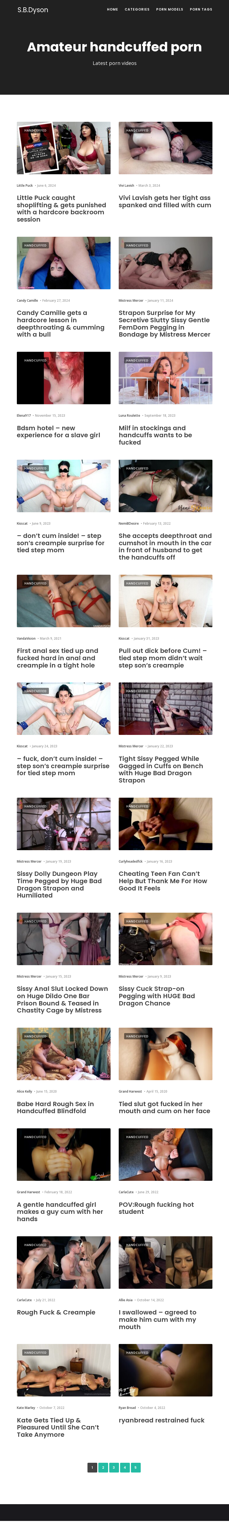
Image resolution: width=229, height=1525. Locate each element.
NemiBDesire (129, 529)
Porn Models (169, 9)
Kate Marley (26, 1412)
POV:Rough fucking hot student (157, 1213)
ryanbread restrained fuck (163, 1424)
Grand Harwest (130, 1096)
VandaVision (26, 644)
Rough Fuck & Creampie (57, 1316)
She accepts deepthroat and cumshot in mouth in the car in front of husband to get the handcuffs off (163, 552)
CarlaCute (126, 1197)
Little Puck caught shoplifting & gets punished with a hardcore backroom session (63, 208)
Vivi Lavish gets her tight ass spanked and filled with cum (164, 204)
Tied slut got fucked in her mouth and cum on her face (165, 1112)
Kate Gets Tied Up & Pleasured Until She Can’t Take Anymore (59, 1431)
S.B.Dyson (32, 10)
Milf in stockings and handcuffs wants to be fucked (156, 441)
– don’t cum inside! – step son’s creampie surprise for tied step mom (62, 549)
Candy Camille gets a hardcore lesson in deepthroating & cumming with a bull (61, 323)
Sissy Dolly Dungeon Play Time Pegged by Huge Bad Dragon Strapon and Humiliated (61, 890)
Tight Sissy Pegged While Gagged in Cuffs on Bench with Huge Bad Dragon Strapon (162, 775)
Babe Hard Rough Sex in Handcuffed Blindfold (56, 1112)
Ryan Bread (127, 1412)
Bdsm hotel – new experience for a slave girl (59, 438)
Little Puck (25, 185)
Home (112, 9)
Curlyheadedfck (131, 867)
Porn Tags (201, 9)
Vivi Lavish (126, 185)
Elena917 (24, 422)
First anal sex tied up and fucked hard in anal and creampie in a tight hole (59, 664)
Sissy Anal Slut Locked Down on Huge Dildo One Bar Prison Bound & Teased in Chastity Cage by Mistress (63, 1005)
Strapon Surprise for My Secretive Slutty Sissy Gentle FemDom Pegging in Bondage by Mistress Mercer (165, 327)
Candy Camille (27, 300)
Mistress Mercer (131, 300)
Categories (137, 9)
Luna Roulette (129, 422)
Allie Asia (126, 1304)
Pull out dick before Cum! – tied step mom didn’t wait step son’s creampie (164, 664)
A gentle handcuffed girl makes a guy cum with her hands (61, 1216)
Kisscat (22, 529)
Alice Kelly (24, 1096)
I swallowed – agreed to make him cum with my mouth (158, 1324)
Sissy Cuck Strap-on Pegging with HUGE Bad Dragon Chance (158, 1001)
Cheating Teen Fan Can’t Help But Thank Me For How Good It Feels (164, 886)
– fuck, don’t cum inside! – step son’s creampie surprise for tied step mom (61, 771)
